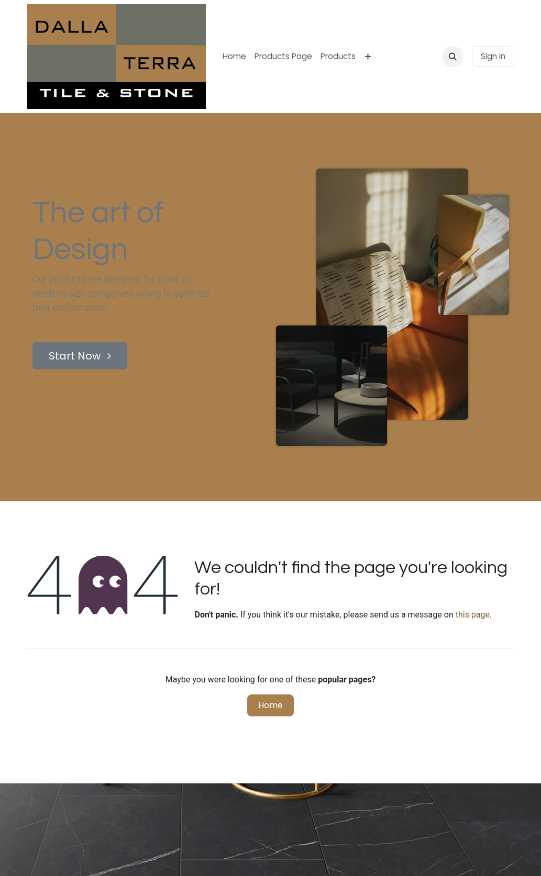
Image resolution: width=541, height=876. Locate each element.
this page (473, 615)
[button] (452, 56)
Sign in (493, 56)
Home (270, 705)
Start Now (80, 356)
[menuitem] (234, 57)
